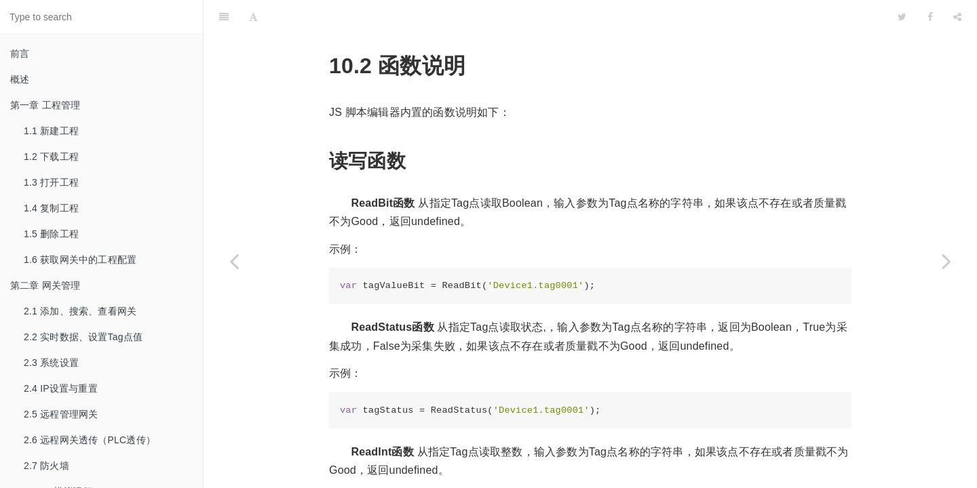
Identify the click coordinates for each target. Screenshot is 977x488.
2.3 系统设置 (51, 362)
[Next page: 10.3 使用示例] (946, 261)
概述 (19, 79)
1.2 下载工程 (51, 156)
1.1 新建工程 (51, 130)
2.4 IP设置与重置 (61, 388)
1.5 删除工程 (51, 233)
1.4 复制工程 (51, 208)
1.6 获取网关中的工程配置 (80, 259)
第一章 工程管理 (45, 105)
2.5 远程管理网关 (61, 414)
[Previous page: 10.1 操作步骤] (234, 261)
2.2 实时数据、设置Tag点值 (83, 336)
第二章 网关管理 (45, 285)
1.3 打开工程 (51, 182)
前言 (19, 53)
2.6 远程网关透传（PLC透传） (89, 439)
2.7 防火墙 (46, 465)
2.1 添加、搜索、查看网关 (80, 311)
